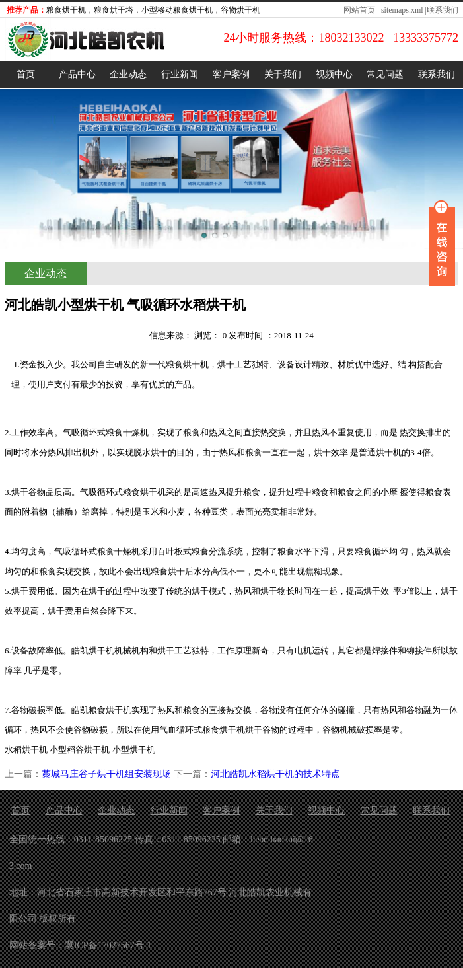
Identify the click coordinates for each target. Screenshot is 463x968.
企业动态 (128, 74)
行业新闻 (179, 74)
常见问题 (385, 74)
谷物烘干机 (240, 10)
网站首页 (359, 10)
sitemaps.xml (402, 10)
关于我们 (282, 74)
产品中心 (77, 74)
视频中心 (334, 74)
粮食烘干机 (66, 10)
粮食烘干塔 (113, 10)
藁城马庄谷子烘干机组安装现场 (106, 774)
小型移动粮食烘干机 (177, 10)
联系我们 (442, 10)
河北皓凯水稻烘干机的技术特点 (275, 774)
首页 (26, 74)
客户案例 (231, 74)
